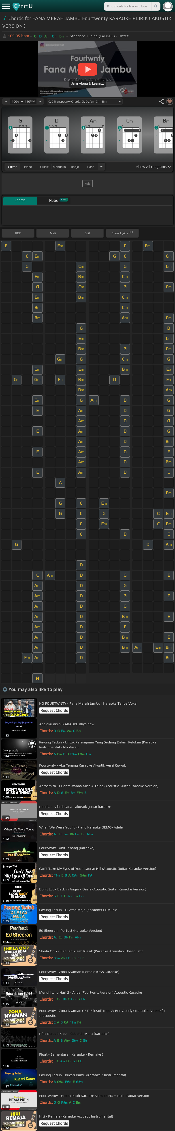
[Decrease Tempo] (6, 101)
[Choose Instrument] (101, 166)
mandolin (59, 167)
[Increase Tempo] (40, 101)
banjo (75, 167)
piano (28, 167)
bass (90, 167)
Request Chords (54, 710)
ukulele (44, 167)
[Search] (156, 6)
